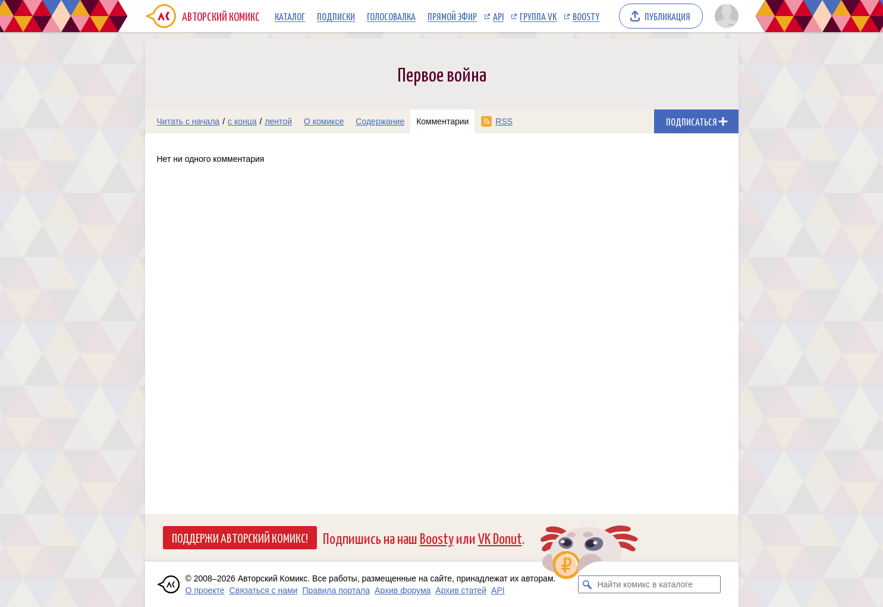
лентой (278, 121)
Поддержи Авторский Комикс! (240, 537)
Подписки (336, 16)
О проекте (205, 590)
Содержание (380, 121)
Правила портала (336, 590)
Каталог (290, 16)
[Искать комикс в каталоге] (587, 584)
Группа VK (538, 16)
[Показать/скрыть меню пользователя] (725, 16)
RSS (504, 121)
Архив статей (460, 590)
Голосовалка (391, 16)
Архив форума (402, 590)
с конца (242, 121)
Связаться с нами (264, 590)
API (498, 16)
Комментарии (442, 121)
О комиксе (324, 121)
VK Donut (500, 537)
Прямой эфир (452, 16)
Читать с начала (188, 121)
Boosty (586, 16)
